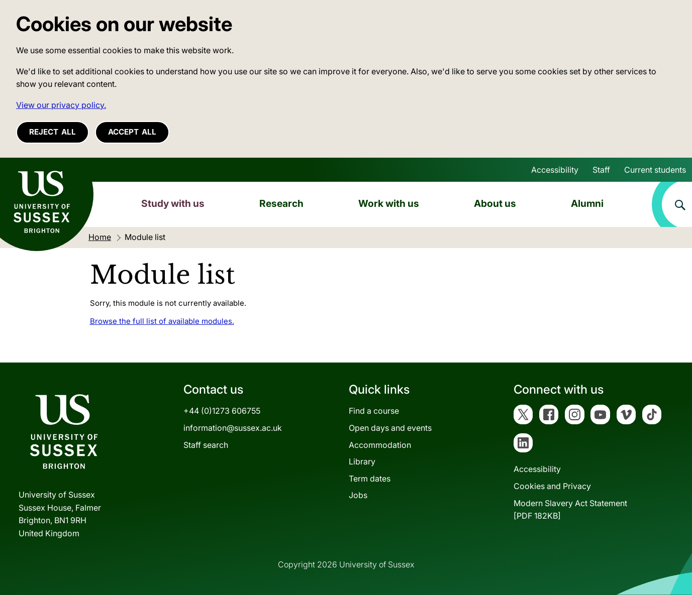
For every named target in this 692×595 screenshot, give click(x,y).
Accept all (132, 132)
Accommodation (380, 445)
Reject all (52, 132)
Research (281, 203)
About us (495, 203)
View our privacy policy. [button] (61, 105)
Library (362, 461)
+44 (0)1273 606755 (221, 411)
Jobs (358, 495)
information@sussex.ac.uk (232, 428)
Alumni (587, 203)
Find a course (374, 411)
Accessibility (554, 170)
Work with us (388, 203)
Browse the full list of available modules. (162, 321)
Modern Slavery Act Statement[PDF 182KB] (570, 509)
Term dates (369, 478)
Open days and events (390, 428)
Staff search (205, 445)
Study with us (173, 203)
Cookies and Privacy (552, 486)
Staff (601, 170)
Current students (655, 170)
